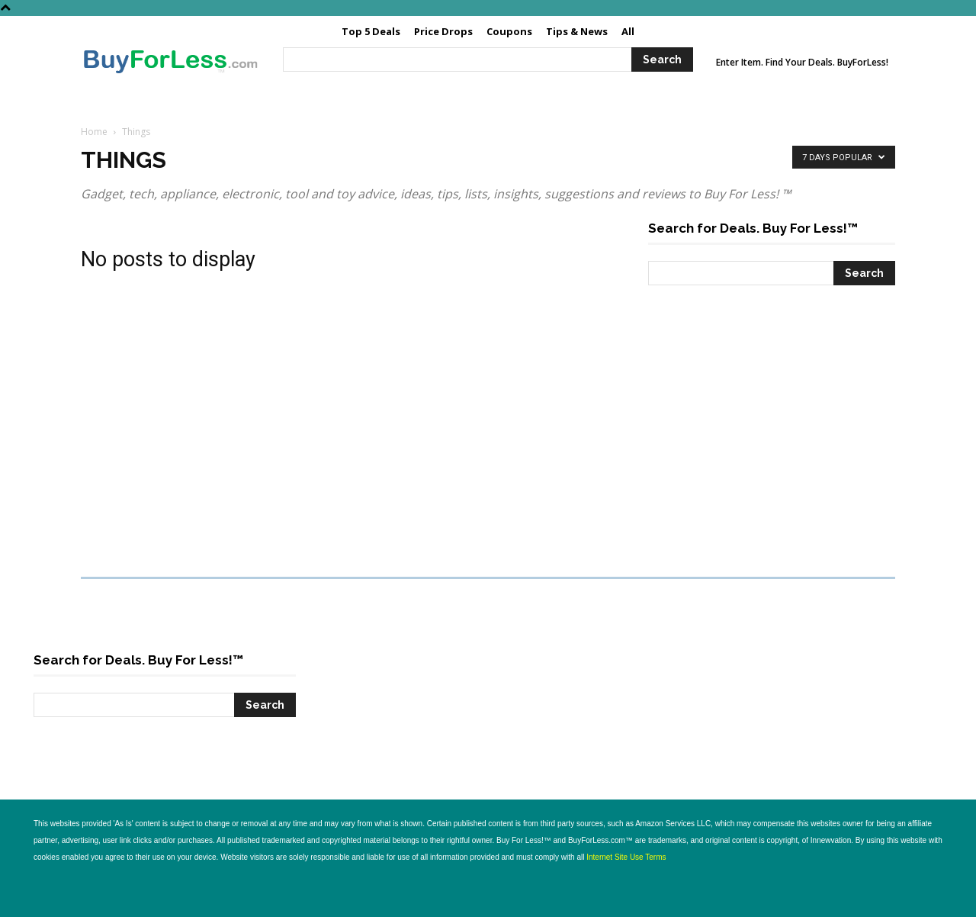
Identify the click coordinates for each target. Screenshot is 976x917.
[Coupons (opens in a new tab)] (509, 31)
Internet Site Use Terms (626, 857)
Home (94, 131)
